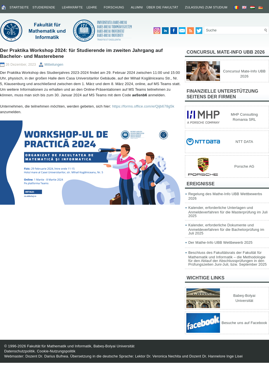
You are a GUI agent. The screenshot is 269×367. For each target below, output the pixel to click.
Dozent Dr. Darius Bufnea (46, 356)
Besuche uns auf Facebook (244, 323)
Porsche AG (244, 166)
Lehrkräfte (72, 7)
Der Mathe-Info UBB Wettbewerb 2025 (220, 242)
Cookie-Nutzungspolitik (56, 351)
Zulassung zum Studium (206, 7)
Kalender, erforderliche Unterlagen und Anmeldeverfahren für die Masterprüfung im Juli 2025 (228, 212)
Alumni (137, 7)
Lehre (92, 7)
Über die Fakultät (162, 7)
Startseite (19, 7)
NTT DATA (244, 142)
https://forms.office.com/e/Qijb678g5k (143, 106)
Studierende (44, 7)
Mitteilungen (54, 65)
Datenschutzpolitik (19, 351)
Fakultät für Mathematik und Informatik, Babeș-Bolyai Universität (80, 346)
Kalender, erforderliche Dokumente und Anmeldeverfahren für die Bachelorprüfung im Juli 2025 (226, 229)
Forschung (114, 7)
